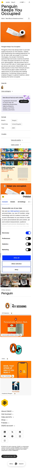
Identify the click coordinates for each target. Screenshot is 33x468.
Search (21, 463)
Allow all (16, 258)
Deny (16, 269)
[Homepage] (16, 463)
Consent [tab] (5, 202)
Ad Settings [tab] (21, 202)
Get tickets (24, 101)
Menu (11, 463)
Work (3, 18)
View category (7, 91)
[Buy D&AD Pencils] (10, 2)
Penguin (14, 120)
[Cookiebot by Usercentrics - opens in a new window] (23, 197)
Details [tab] (12, 202)
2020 (13, 128)
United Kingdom (16, 124)
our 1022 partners (14, 211)
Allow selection (16, 263)
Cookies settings (9, 456)
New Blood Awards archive (14, 18)
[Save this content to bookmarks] (28, 18)
